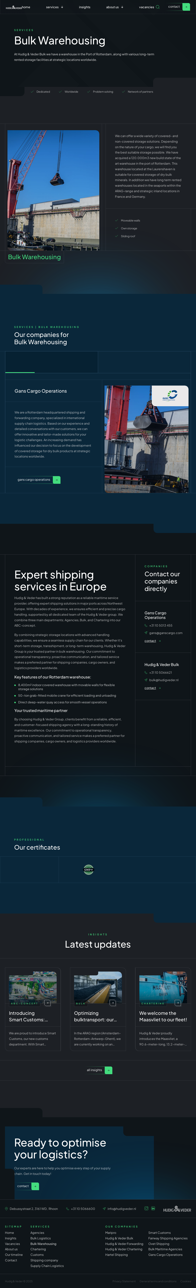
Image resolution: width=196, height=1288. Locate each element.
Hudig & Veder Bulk (119, 1238)
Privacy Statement (124, 1281)
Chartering (38, 1248)
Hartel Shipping (116, 1254)
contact (174, 6)
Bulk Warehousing (43, 1243)
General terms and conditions (158, 1281)
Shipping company (44, 1260)
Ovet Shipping (158, 1243)
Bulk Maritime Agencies (165, 1248)
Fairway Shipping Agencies (168, 1238)
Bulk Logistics (40, 1238)
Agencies (37, 1232)
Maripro (110, 1232)
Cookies (185, 1281)
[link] (177, 7)
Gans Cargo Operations (34, 479)
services (52, 7)
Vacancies (146, 7)
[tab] (51, 362)
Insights (84, 7)
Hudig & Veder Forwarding (124, 1243)
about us (112, 7)
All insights (94, 1070)
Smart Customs (159, 1232)
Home (26, 7)
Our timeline (14, 1255)
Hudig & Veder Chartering (123, 1248)
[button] (54, 7)
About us (11, 1249)
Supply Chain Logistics (47, 1265)
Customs (37, 1254)
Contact (23, 1186)
